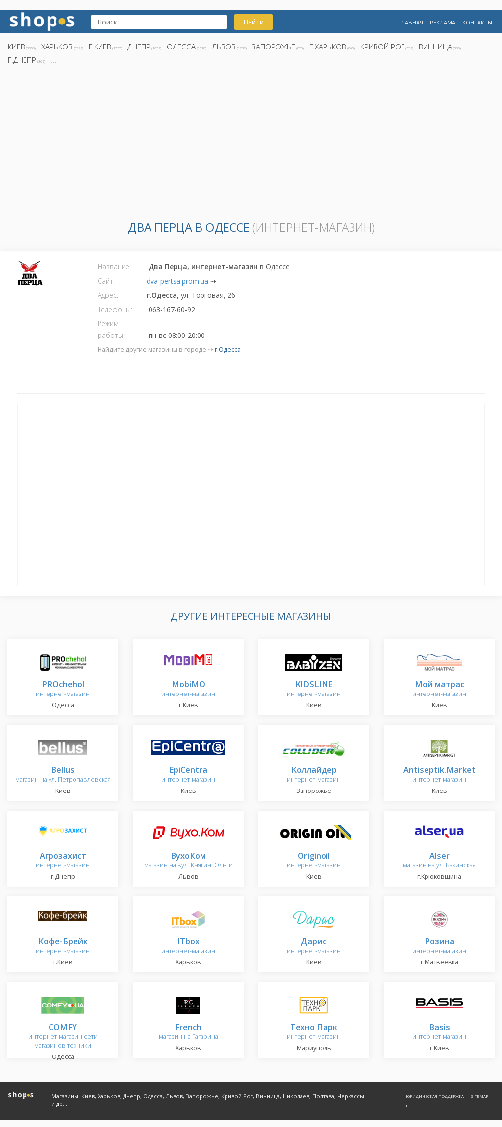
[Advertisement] (251, 140)
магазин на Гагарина (188, 1032)
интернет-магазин (63, 689)
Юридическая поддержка (435, 1096)
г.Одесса (228, 349)
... (53, 60)
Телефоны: (115, 309)
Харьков (57, 46)
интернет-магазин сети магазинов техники (63, 1037)
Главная (410, 22)
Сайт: (106, 281)
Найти (253, 21)
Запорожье (273, 46)
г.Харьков (327, 46)
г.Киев (100, 46)
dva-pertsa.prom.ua (177, 281)
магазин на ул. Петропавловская (63, 775)
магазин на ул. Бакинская (439, 860)
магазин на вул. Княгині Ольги (188, 860)
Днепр (139, 46)
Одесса (181, 46)
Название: (114, 266)
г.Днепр (22, 60)
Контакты (477, 22)
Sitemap (479, 1096)
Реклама (442, 22)
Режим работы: (111, 329)
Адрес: (108, 295)
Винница (435, 46)
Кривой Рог (382, 46)
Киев (16, 46)
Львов (224, 46)
